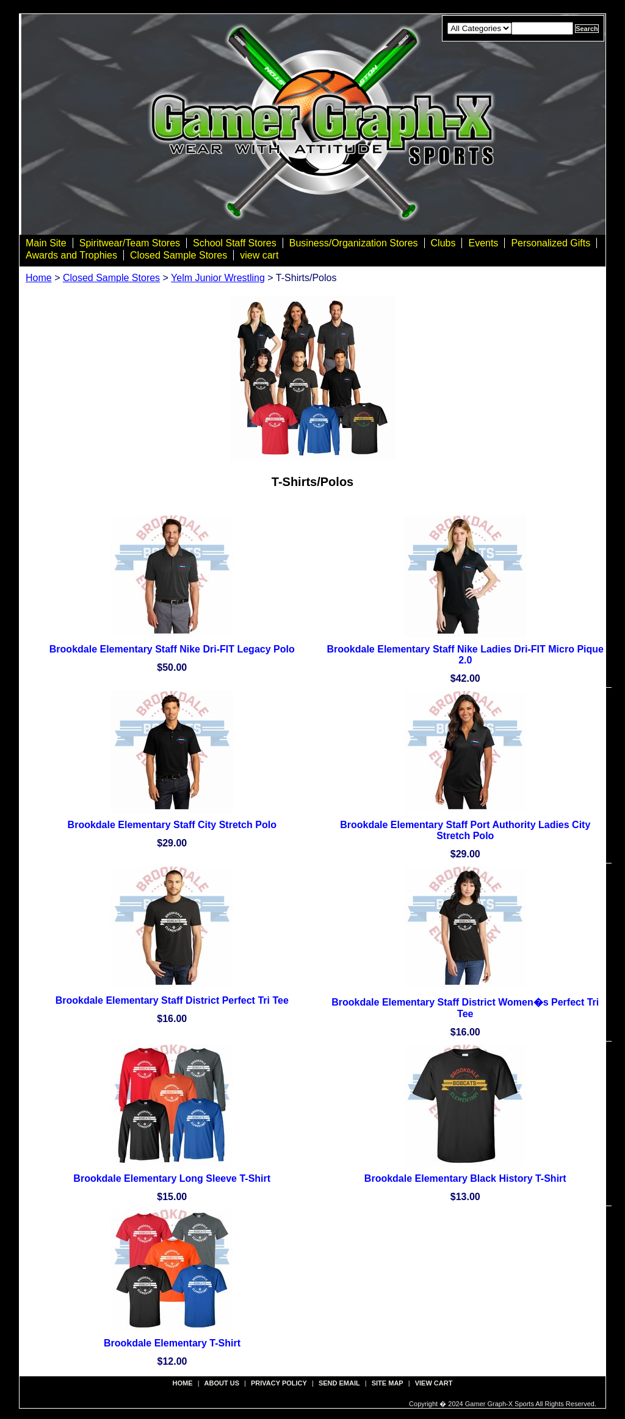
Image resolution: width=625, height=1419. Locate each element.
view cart (259, 255)
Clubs (443, 243)
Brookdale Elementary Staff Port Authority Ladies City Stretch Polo (465, 830)
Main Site (46, 243)
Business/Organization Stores (353, 243)
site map (387, 1383)
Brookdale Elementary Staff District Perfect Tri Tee (172, 1000)
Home (39, 278)
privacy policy (279, 1383)
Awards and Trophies (71, 255)
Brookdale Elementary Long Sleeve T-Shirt (171, 1178)
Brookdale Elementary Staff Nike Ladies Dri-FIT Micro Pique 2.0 (465, 654)
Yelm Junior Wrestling (218, 278)
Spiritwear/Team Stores (129, 243)
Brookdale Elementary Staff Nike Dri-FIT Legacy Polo (172, 649)
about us (221, 1383)
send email (339, 1383)
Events (483, 243)
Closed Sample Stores (178, 255)
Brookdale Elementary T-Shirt (172, 1343)
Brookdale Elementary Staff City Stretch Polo (172, 825)
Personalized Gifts (550, 243)
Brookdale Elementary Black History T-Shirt (465, 1178)
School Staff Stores (234, 243)
